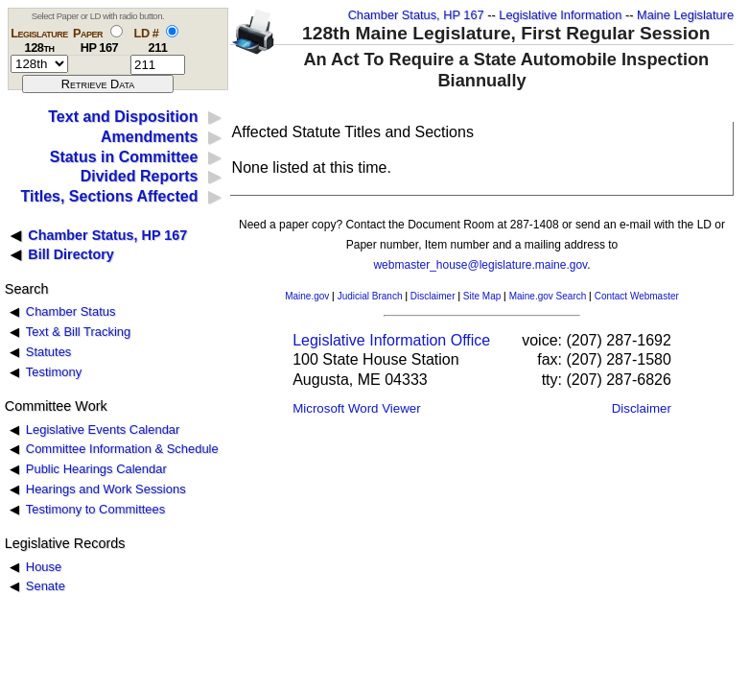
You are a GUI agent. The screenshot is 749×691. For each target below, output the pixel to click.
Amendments (149, 137)
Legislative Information (560, 15)
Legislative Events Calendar (103, 429)
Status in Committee (124, 157)
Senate (45, 586)
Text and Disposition (123, 116)
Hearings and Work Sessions (106, 489)
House (43, 567)
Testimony (54, 372)
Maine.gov (307, 296)
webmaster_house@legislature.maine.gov (480, 265)
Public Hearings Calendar (96, 469)
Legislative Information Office (391, 340)
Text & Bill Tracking (78, 331)
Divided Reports (140, 176)
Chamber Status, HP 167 (416, 15)
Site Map (482, 296)
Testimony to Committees (95, 509)
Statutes (49, 352)
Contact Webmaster (637, 296)
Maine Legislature (685, 15)
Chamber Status (71, 311)
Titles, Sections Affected (109, 196)
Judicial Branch (370, 296)
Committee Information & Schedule (122, 448)
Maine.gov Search (548, 296)
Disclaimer (433, 296)
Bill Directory (71, 254)
